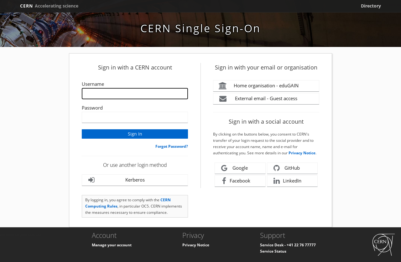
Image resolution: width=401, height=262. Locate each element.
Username (93, 84)
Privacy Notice (302, 153)
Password (92, 108)
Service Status (273, 251)
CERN (49, 6)
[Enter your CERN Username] (135, 93)
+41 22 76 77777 (301, 245)
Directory (371, 6)
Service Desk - (273, 245)
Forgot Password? (171, 146)
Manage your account (112, 245)
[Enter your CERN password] (135, 117)
